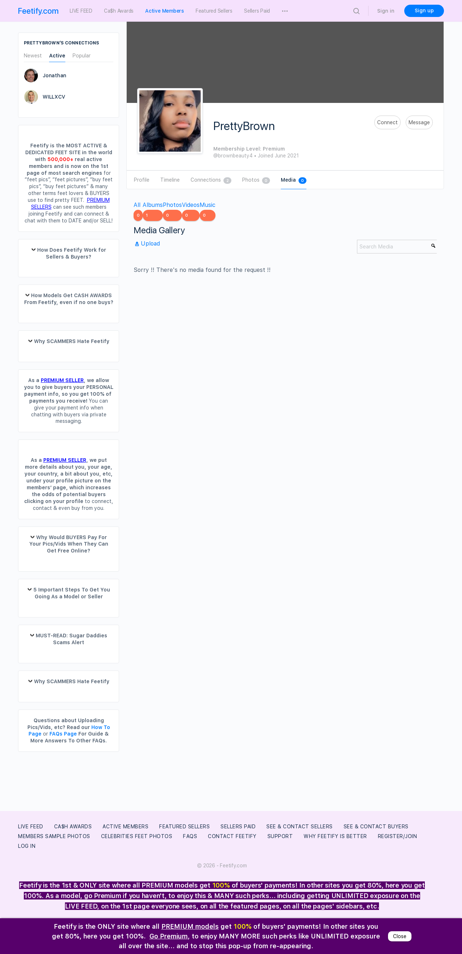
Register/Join (397, 836)
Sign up (424, 10)
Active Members (125, 826)
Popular (82, 55)
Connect (387, 122)
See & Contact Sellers (299, 826)
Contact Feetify (232, 836)
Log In (26, 846)
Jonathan (54, 75)
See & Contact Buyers (376, 826)
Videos (191, 211)
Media (293, 180)
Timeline (170, 180)
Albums (153, 211)
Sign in (386, 11)
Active (57, 55)
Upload (147, 243)
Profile (141, 180)
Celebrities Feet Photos (137, 836)
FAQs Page (63, 734)
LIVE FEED (30, 826)
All (138, 211)
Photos (256, 180)
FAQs (190, 836)
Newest (33, 55)
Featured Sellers (184, 826)
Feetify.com (38, 11)
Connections (211, 180)
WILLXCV (54, 97)
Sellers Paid (238, 826)
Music (207, 211)
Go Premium (168, 936)
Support (280, 836)
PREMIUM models (190, 926)
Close (399, 936)
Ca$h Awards (73, 826)
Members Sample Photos (54, 836)
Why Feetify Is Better (335, 836)
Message (419, 122)
